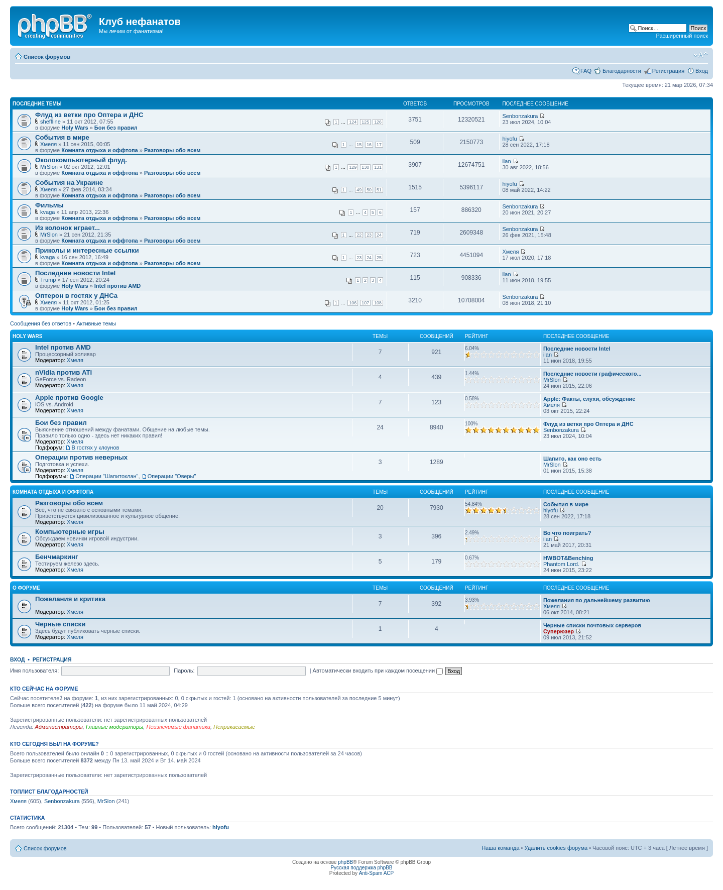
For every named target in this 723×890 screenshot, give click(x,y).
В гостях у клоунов (95, 447)
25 (379, 257)
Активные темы (96, 323)
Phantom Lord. (561, 564)
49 (359, 189)
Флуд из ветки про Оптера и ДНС (89, 115)
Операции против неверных (81, 457)
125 (365, 122)
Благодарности (621, 71)
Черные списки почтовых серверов (592, 625)
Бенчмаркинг (56, 557)
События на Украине (69, 182)
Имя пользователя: (34, 671)
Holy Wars (74, 128)
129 (352, 167)
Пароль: (184, 671)
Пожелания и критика (70, 599)
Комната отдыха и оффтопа (99, 150)
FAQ (585, 71)
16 (369, 144)
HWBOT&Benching (568, 558)
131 (378, 167)
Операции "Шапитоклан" (106, 476)
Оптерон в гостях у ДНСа (76, 295)
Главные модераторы (114, 727)
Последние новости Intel (75, 273)
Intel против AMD (117, 286)
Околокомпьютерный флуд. (81, 160)
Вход (701, 71)
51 (379, 189)
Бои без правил (116, 128)
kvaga (47, 212)
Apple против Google (69, 397)
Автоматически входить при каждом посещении (378, 671)
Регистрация (668, 71)
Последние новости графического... (592, 374)
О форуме (26, 588)
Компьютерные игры (69, 531)
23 (369, 235)
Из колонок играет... (67, 228)
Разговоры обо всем (172, 150)
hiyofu (509, 139)
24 (379, 235)
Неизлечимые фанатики (178, 727)
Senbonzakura (520, 116)
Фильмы (49, 205)
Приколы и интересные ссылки (87, 250)
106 (352, 302)
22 (359, 235)
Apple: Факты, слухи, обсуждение (589, 399)
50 (369, 189)
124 (352, 122)
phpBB (345, 862)
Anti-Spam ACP (376, 873)
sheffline (50, 122)
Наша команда (500, 848)
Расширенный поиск (682, 36)
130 (365, 167)
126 (378, 122)
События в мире (62, 137)
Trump (48, 280)
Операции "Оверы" (172, 476)
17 (379, 144)
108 (378, 302)
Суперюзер (558, 631)
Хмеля (48, 144)
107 (365, 302)
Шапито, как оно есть (572, 459)
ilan (506, 161)
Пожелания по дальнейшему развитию (596, 600)
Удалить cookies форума (556, 848)
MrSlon (49, 167)
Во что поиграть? (567, 533)
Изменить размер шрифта (700, 54)
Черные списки (60, 624)
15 (359, 144)
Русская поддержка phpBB (361, 867)
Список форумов (47, 57)
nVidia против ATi (63, 372)
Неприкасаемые (234, 727)
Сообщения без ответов (40, 323)
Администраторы (58, 727)
